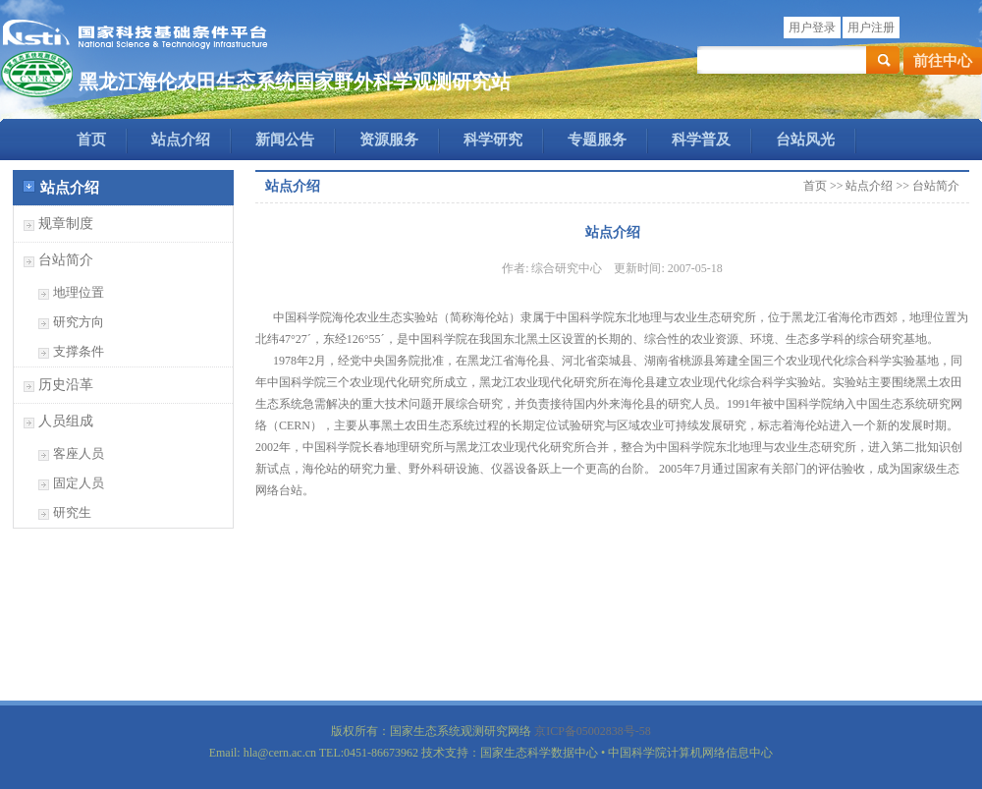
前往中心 (942, 61)
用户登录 (812, 27)
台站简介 (65, 260)
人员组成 (65, 421)
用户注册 (871, 27)
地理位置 (78, 292)
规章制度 (65, 223)
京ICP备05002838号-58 (592, 731)
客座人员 (78, 453)
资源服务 (388, 139)
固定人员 (78, 483)
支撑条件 (78, 351)
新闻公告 (284, 139)
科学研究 (493, 139)
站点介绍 (180, 139)
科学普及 (701, 139)
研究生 (72, 512)
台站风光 (805, 139)
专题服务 (597, 139)
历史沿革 (65, 384)
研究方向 (78, 321)
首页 (91, 139)
